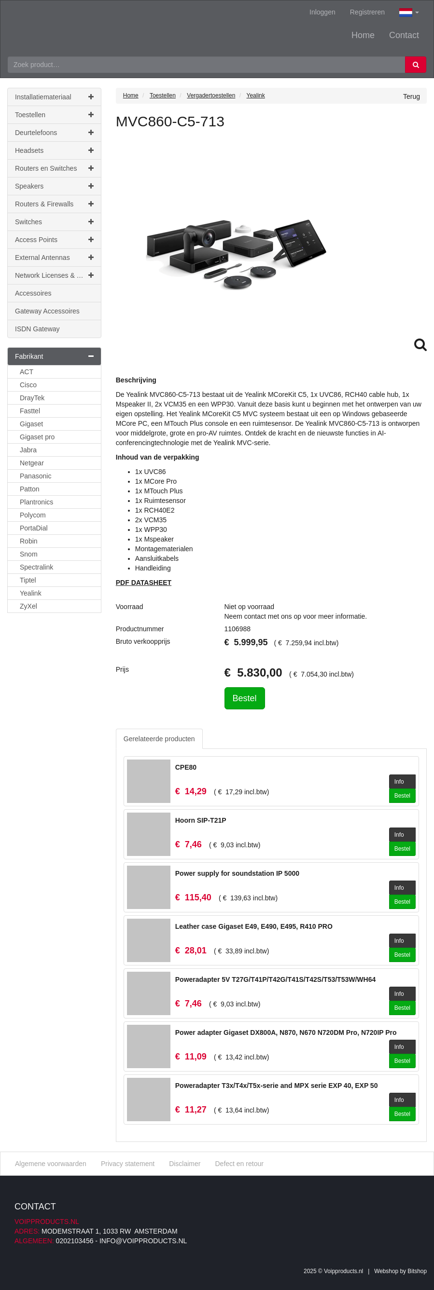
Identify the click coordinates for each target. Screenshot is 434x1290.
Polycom (33, 515)
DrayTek (32, 398)
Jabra (28, 450)
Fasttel (30, 411)
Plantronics (36, 502)
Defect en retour (239, 1164)
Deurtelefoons (54, 132)
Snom (29, 554)
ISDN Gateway (37, 329)
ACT (26, 372)
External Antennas (54, 257)
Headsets (54, 150)
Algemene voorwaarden (50, 1164)
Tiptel (28, 580)
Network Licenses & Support (57, 275)
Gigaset (31, 424)
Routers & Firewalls (54, 204)
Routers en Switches (54, 168)
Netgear (32, 463)
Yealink (31, 593)
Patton (29, 489)
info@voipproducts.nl (143, 1241)
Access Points (54, 239)
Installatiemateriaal (54, 97)
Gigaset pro (37, 437)
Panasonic (35, 476)
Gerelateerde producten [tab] (159, 739)
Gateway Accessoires (47, 311)
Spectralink (36, 567)
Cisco (28, 385)
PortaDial (34, 528)
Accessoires (33, 293)
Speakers (54, 186)
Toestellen (54, 115)
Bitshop (417, 1271)
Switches (54, 222)
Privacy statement (127, 1164)
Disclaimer (184, 1164)
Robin (29, 541)
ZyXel (28, 606)
